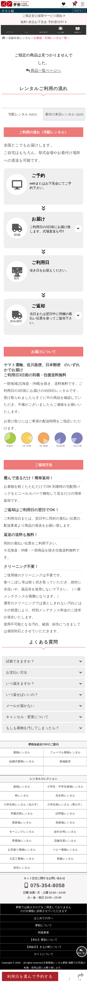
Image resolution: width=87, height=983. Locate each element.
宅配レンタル (22, 114)
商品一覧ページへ (43, 70)
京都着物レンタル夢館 (55, 962)
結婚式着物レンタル (21, 761)
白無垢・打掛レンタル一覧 (50, 38)
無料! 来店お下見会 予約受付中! (43, 22)
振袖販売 (65, 761)
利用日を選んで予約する (30, 976)
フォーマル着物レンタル (65, 752)
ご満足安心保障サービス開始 (43, 15)
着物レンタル (21, 752)
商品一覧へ (81, 952)
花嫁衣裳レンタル (19, 38)
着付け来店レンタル (64, 114)
